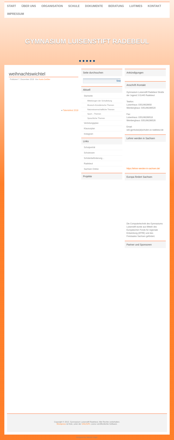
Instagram (88, 134)
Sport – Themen (94, 114)
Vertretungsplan (91, 123)
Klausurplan (89, 128)
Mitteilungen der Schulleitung (99, 101)
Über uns (28, 6)
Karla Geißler (44, 79)
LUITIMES (135, 6)
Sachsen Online (91, 169)
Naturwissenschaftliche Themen (100, 109)
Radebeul (88, 163)
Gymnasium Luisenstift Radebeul (87, 41)
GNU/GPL (86, 424)
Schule (74, 6)
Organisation (52, 6)
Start (11, 6)
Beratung (116, 6)
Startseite (88, 96)
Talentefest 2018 (70, 110)
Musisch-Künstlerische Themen (100, 105)
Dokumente (94, 6)
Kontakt (154, 6)
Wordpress (61, 424)
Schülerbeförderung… (94, 158)
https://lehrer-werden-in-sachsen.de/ (143, 168)
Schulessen (89, 153)
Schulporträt (89, 147)
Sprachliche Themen (96, 118)
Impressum (15, 13)
